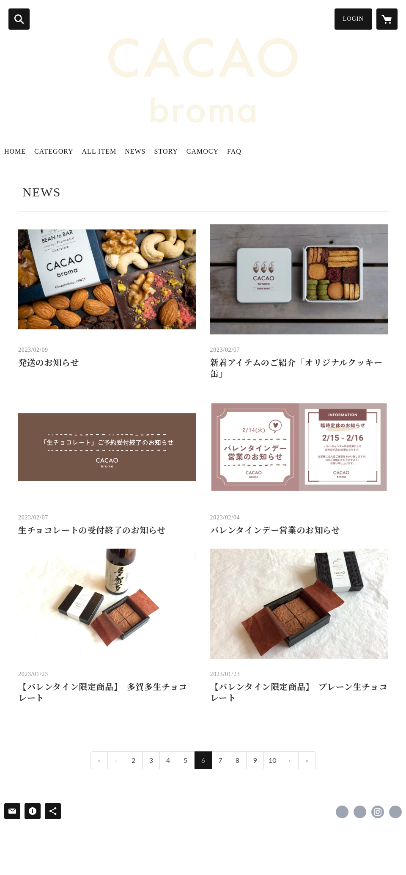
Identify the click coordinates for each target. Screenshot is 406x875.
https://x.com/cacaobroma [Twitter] (360, 812)
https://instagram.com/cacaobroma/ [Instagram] (377, 812)
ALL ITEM (99, 151)
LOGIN (353, 19)
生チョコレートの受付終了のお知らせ (91, 530)
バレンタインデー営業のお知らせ (275, 530)
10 (272, 760)
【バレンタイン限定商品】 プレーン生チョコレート (299, 692)
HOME (15, 151)
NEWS (135, 151)
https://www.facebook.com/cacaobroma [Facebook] (342, 812)
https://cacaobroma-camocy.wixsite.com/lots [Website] (395, 812)
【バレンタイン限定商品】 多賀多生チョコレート (102, 692)
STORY (166, 151)
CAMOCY (203, 151)
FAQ (234, 151)
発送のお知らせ (48, 362)
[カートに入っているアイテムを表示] (387, 19)
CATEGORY (53, 151)
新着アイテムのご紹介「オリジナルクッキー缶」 (296, 368)
